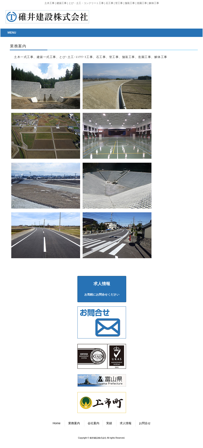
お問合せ (145, 423)
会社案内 (93, 423)
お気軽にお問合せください (101, 288)
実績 (109, 423)
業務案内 (74, 423)
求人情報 (125, 423)
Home (57, 423)
